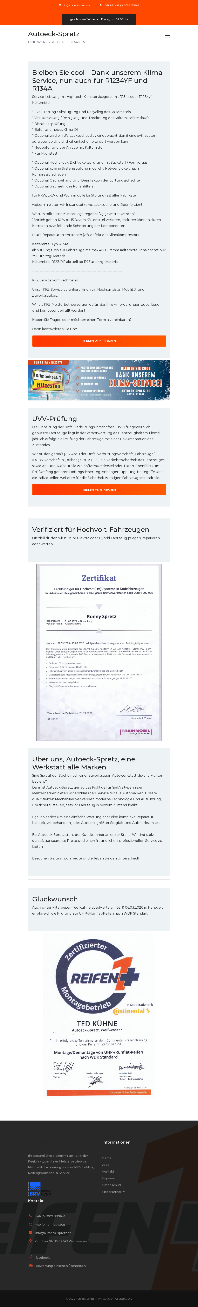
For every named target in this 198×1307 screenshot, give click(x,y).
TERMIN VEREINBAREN (99, 341)
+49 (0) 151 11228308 (50, 1225)
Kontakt (108, 1171)
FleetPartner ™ (113, 1192)
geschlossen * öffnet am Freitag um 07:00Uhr (99, 19)
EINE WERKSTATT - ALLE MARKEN (57, 37)
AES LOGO (38, 1142)
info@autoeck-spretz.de (76, 5)
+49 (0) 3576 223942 (50, 1216)
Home (106, 1158)
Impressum (110, 1178)
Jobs (105, 1165)
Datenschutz (112, 1185)
